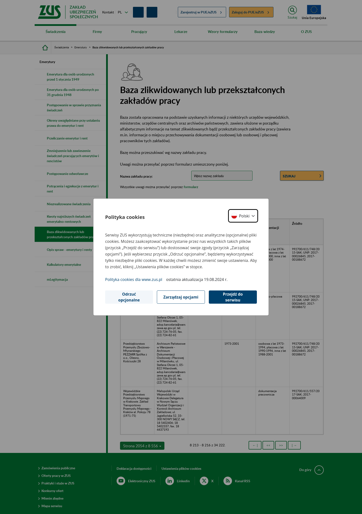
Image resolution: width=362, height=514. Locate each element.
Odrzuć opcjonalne (129, 297)
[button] (243, 215)
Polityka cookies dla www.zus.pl (133, 279)
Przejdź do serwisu (233, 297)
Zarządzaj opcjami (180, 297)
